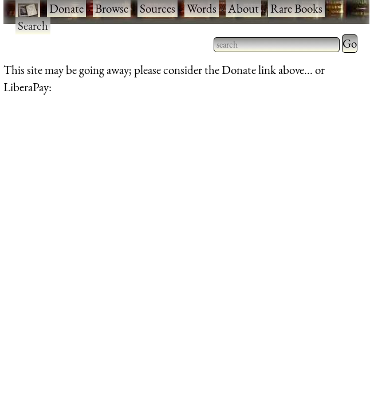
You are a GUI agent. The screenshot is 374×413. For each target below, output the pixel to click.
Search (33, 25)
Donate (66, 8)
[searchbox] (277, 44)
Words (201, 8)
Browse (111, 8)
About (243, 8)
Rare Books (296, 8)
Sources (157, 8)
